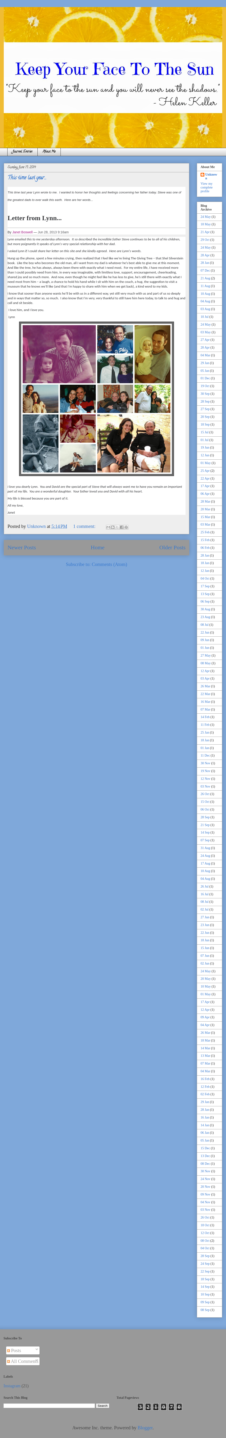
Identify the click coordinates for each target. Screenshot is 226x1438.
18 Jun (205, 940)
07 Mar (205, 709)
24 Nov (205, 1179)
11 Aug (205, 286)
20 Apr (205, 347)
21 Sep (205, 825)
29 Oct (205, 240)
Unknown (211, 176)
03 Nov (205, 786)
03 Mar (205, 524)
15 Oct (205, 802)
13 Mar (205, 1055)
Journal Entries (22, 151)
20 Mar (205, 509)
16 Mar (205, 702)
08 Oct (205, 1240)
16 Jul (205, 894)
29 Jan (205, 363)
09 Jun (205, 640)
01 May (206, 463)
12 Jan (205, 571)
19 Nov (205, 771)
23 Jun (205, 925)
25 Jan (205, 732)
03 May (206, 332)
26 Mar (205, 686)
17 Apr (205, 486)
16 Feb (205, 1079)
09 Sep (205, 1302)
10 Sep (205, 1294)
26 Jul (205, 886)
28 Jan (205, 263)
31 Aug (205, 848)
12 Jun (205, 455)
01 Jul (205, 440)
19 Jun (205, 447)
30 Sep (205, 394)
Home (98, 547)
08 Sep (205, 1310)
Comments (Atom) (109, 564)
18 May (206, 224)
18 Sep (205, 424)
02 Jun (205, 963)
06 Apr (205, 494)
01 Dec (205, 378)
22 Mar (205, 694)
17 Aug (205, 863)
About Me (49, 151)
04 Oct (205, 578)
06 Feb (205, 548)
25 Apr (205, 471)
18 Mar (205, 1040)
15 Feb (205, 540)
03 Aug (205, 309)
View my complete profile (207, 187)
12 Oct (205, 1233)
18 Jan (205, 563)
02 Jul (205, 909)
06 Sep (205, 601)
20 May (206, 978)
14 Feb (205, 717)
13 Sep (205, 594)
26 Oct (205, 794)
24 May (206, 217)
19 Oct (205, 386)
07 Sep (205, 840)
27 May (206, 655)
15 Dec (205, 1148)
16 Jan (205, 1117)
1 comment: (85, 526)
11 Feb (205, 725)
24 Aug (205, 855)
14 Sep (205, 832)
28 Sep (205, 401)
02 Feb (205, 1094)
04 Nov (205, 1202)
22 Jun (205, 632)
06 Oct (205, 809)
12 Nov (205, 779)
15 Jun (205, 948)
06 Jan (205, 1132)
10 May (206, 986)
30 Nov (205, 763)
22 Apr (205, 478)
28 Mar (205, 501)
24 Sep (205, 1263)
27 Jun (205, 917)
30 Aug (205, 609)
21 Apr (205, 232)
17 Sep (205, 586)
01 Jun (205, 648)
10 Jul (205, 317)
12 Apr (205, 671)
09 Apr (205, 1017)
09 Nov (205, 1194)
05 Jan (205, 371)
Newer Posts (22, 547)
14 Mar (205, 1048)
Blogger (145, 1427)
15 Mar (205, 517)
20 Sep (205, 417)
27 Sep (205, 409)
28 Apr (205, 255)
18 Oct (205, 1225)
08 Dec (205, 1163)
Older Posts (172, 547)
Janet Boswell (22, 232)
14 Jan (205, 1125)
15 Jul (205, 432)
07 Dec (205, 270)
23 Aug (205, 617)
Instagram (12, 1386)
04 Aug (205, 301)
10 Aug (205, 294)
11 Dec (205, 755)
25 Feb (205, 532)
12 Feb (205, 1086)
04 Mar (205, 355)
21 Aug (205, 278)
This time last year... (27, 178)
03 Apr (205, 678)
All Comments (22, 1361)
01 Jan (205, 748)
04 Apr (205, 1025)
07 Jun (205, 955)
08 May (206, 663)
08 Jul (205, 625)
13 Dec (205, 1156)
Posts (14, 1350)
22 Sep (205, 1271)
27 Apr (205, 340)
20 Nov (205, 1186)
